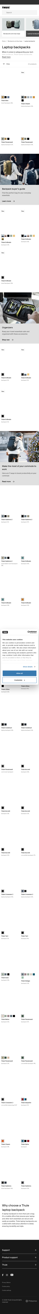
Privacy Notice (6, 1282)
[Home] (8, 7)
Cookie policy (6, 1286)
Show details (28, 667)
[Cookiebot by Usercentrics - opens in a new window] (28, 632)
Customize (19, 680)
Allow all (19, 673)
